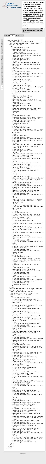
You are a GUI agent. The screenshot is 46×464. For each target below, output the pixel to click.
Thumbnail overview (29, 30)
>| (23, 35)
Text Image (30, 29)
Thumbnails (2, 43)
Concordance (2, 80)
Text (24, 29)
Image (37, 29)
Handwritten (2, 65)
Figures (2, 57)
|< (8, 35)
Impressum (23, 453)
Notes (2, 72)
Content (2, 51)
